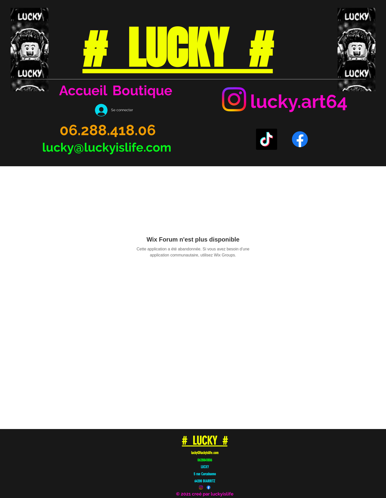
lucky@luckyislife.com (106, 147)
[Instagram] (234, 99)
